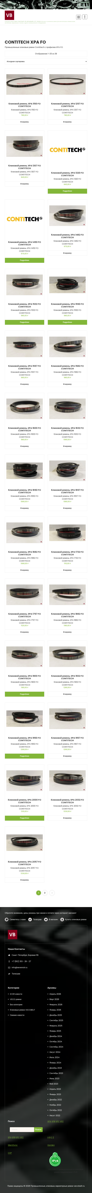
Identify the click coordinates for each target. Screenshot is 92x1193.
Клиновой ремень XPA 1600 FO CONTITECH (24, 429)
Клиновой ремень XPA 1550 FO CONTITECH (67, 305)
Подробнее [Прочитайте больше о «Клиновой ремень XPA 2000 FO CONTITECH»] (24, 818)
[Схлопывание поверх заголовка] (84, 16)
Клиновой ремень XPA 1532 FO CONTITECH (24, 305)
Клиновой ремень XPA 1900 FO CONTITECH (24, 677)
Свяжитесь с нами (18, 927)
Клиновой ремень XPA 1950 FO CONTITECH (24, 739)
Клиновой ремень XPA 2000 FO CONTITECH (24, 801)
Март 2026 (54, 1161)
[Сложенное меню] (78, 17)
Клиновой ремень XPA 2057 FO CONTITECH (24, 863)
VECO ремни (15, 1161)
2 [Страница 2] (44, 892)
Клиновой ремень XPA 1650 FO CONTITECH (24, 491)
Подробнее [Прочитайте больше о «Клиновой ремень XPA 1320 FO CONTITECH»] (67, 191)
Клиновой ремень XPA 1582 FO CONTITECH (67, 367)
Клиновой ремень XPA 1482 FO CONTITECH (67, 236)
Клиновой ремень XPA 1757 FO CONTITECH (24, 615)
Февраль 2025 (55, 1187)
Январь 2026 (55, 1171)
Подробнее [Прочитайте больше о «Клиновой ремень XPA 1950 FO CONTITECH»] (24, 756)
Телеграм (37, 927)
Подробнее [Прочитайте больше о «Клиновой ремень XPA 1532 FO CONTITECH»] (24, 322)
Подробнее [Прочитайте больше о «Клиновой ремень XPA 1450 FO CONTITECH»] (24, 260)
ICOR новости (16, 1155)
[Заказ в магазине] (46, 61)
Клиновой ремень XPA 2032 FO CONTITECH (67, 801)
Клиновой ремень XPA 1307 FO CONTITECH (24, 167)
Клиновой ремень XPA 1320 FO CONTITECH (67, 174)
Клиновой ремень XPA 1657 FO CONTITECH (67, 491)
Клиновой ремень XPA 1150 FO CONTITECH (24, 105)
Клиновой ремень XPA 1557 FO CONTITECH (24, 367)
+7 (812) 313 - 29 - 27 (21, 1005)
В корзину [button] (24, 122)
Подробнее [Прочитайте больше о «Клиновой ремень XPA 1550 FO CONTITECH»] (67, 322)
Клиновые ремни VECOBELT (22, 1171)
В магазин (53, 927)
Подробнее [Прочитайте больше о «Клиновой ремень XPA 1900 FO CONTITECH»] (24, 694)
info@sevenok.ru (19, 1011)
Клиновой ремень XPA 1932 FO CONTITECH (67, 677)
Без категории (16, 1166)
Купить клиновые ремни (75, 927)
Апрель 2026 (55, 1155)
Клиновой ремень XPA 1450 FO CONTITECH (24, 243)
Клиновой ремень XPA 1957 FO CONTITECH (67, 739)
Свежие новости (17, 1177)
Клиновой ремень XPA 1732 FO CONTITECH (67, 553)
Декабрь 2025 (55, 1177)
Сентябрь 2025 (56, 1182)
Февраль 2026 (55, 1166)
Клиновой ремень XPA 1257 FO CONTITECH (67, 105)
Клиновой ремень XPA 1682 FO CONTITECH (24, 553)
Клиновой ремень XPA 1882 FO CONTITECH (67, 615)
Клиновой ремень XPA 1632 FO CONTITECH (67, 429)
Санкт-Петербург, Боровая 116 (25, 998)
